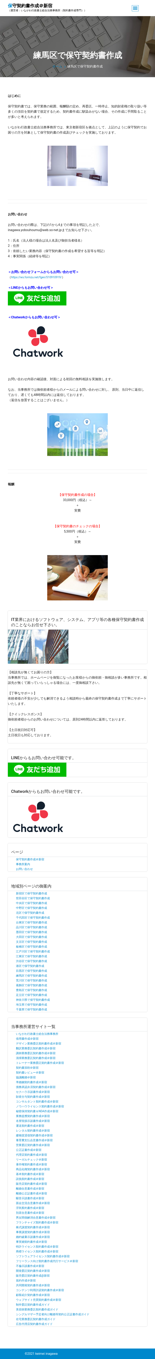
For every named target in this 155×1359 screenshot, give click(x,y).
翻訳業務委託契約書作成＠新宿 (36, 1048)
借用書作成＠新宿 (27, 1038)
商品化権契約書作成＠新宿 (33, 1169)
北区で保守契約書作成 (30, 912)
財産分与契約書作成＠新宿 (33, 1096)
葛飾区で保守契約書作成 (31, 985)
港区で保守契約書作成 (30, 966)
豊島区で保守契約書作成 (31, 990)
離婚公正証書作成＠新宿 (31, 1193)
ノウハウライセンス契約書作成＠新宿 (40, 1106)
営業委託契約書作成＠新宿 (33, 1145)
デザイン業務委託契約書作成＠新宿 (38, 1043)
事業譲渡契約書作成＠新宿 (33, 1232)
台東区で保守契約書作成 (31, 922)
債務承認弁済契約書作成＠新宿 (36, 1087)
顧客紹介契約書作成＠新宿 (33, 1295)
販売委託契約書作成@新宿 (33, 1275)
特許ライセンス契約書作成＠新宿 (37, 1246)
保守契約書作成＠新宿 (30, 859)
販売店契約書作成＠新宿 (31, 1183)
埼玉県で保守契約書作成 (31, 1004)
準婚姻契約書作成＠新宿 (31, 1082)
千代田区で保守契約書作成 (33, 917)
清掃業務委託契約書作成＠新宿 (36, 1058)
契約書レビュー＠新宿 (30, 1072)
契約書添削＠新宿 (27, 1067)
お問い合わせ (24, 869)
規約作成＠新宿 (26, 1280)
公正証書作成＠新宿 (28, 1149)
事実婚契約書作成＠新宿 (31, 1241)
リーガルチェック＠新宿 (31, 1159)
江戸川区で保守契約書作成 (33, 951)
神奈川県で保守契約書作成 (33, 999)
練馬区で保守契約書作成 (31, 975)
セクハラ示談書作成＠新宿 (33, 1091)
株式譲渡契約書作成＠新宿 (33, 1227)
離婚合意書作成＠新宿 (30, 1188)
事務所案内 (23, 864)
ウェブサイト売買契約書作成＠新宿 (38, 1299)
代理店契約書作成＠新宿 (31, 1154)
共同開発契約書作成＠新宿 (33, 1285)
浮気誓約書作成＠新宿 (30, 1207)
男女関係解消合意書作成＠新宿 (36, 1217)
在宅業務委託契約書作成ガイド (36, 1319)
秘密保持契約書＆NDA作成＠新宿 (37, 1111)
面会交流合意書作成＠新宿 (33, 1203)
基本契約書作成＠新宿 (30, 1174)
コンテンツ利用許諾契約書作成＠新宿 (40, 1290)
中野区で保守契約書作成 (31, 907)
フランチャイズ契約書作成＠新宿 (37, 1222)
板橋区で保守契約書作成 (31, 946)
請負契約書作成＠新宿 (30, 1178)
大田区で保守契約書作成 (31, 937)
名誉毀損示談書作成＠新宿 (33, 1120)
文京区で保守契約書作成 (31, 941)
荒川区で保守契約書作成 (31, 980)
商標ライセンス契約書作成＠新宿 (37, 1251)
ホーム (57, 66)
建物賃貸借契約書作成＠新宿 (34, 1135)
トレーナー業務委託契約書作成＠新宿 (40, 1062)
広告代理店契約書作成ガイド (34, 1324)
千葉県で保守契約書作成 (31, 1009)
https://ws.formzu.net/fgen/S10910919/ (36, 277)
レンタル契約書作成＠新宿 (33, 1130)
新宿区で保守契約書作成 (31, 893)
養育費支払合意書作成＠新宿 (34, 1140)
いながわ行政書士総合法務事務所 (37, 1033)
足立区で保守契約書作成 (31, 995)
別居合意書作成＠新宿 (30, 1212)
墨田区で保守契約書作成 (31, 932)
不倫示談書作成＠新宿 (30, 1266)
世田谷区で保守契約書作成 (33, 898)
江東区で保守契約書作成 (31, 956)
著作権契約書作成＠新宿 (31, 1164)
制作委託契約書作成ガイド (33, 1304)
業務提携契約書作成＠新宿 (33, 1116)
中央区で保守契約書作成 (31, 903)
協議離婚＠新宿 (26, 1077)
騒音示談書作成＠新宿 (30, 1198)
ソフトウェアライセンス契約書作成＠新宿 (43, 1256)
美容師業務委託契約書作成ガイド (37, 1309)
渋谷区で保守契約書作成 (31, 961)
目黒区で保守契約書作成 (31, 970)
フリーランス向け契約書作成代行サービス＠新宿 (47, 1261)
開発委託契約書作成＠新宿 (33, 1270)
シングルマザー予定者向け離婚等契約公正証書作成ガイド (52, 1314)
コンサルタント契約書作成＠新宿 (37, 1101)
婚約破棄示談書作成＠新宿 (33, 1237)
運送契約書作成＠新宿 (30, 1125)
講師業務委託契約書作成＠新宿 (36, 1053)
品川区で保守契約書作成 (31, 927)
